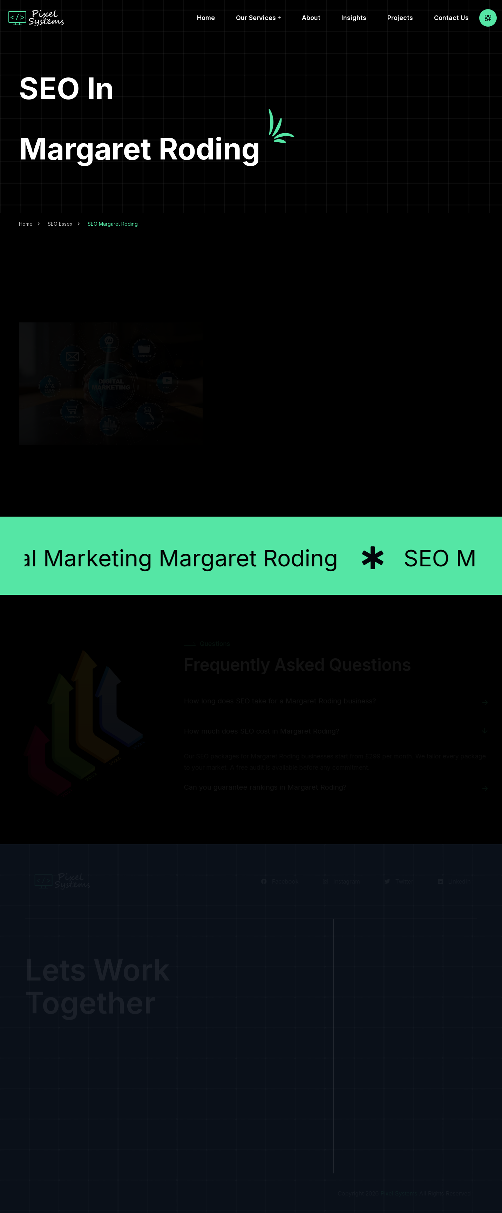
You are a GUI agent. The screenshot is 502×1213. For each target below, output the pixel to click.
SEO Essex (60, 224)
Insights (353, 17)
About (311, 17)
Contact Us (451, 17)
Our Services (256, 17)
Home (206, 17)
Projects (400, 17)
